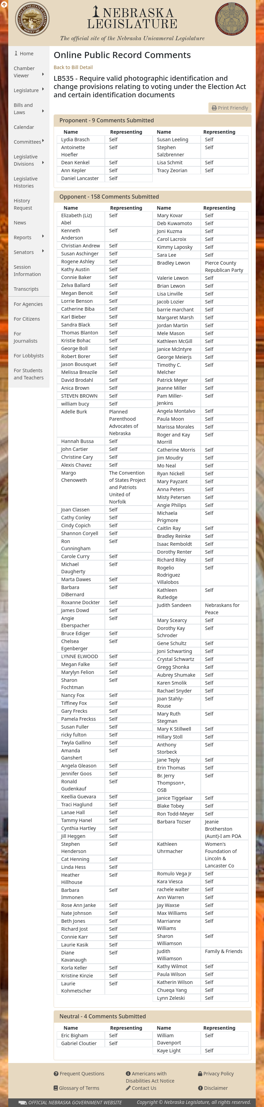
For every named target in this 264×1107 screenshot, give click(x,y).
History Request (23, 204)
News (20, 222)
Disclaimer (213, 1088)
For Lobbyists (29, 355)
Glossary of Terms (76, 1088)
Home (26, 53)
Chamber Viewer (29, 72)
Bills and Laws (29, 108)
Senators (29, 251)
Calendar (24, 127)
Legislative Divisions (29, 160)
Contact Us (141, 1088)
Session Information (27, 270)
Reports (29, 237)
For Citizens (27, 319)
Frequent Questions (79, 1073)
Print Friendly (230, 107)
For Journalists (25, 337)
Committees (29, 141)
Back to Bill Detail (73, 67)
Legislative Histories (25, 182)
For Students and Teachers (29, 374)
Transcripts (26, 289)
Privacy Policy (216, 1073)
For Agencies (28, 304)
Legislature (29, 90)
